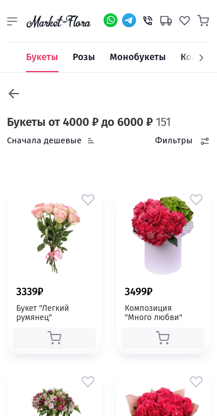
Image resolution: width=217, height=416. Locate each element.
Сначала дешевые (44, 140)
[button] (12, 21)
